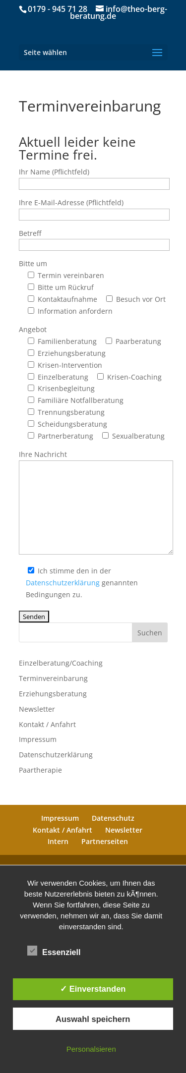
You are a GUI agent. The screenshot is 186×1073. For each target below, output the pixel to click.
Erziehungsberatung (53, 693)
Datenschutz (113, 818)
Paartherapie (40, 770)
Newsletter (37, 709)
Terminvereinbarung (53, 678)
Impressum (38, 739)
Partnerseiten (104, 841)
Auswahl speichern (93, 1019)
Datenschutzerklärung (63, 582)
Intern (58, 841)
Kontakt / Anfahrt (47, 724)
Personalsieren (91, 1049)
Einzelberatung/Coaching (61, 663)
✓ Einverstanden (92, 988)
